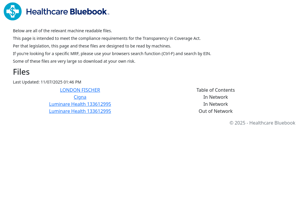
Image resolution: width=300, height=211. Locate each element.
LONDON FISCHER (80, 90)
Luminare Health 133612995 (80, 104)
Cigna (80, 97)
